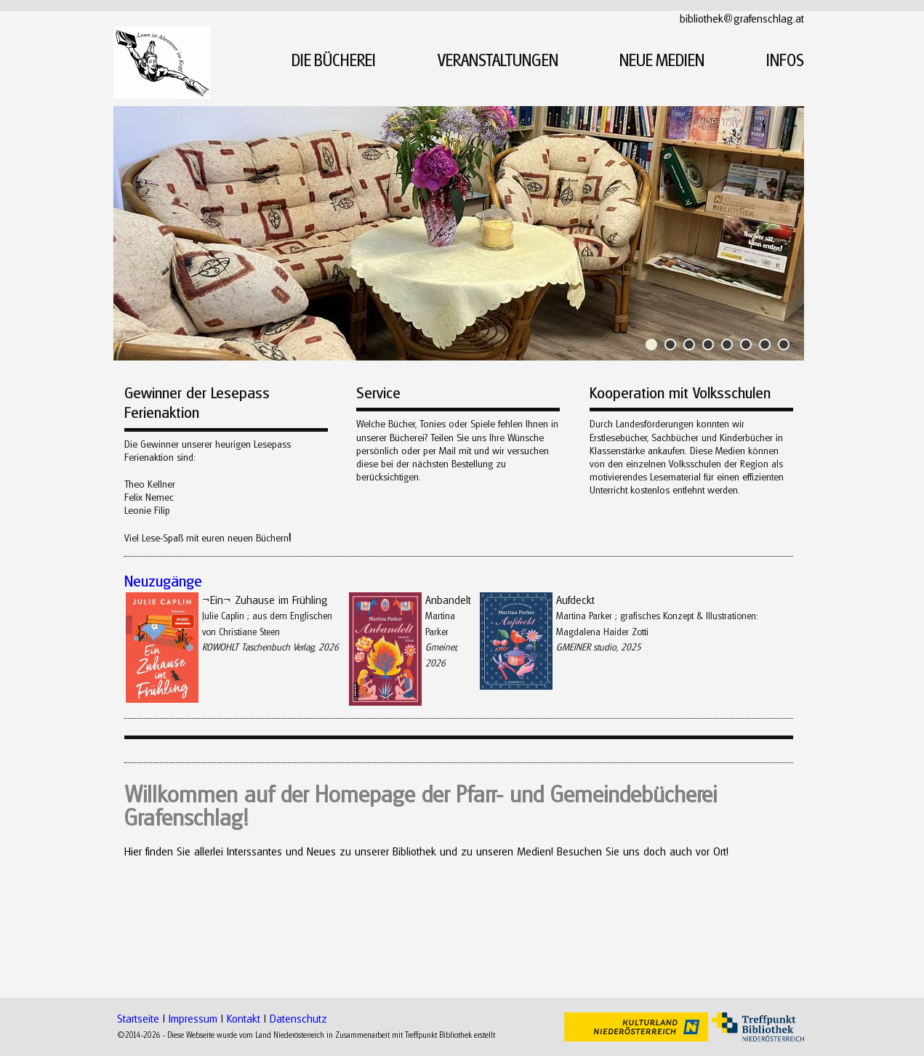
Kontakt (243, 1018)
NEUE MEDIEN (661, 60)
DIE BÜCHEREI (334, 60)
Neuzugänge (163, 580)
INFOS (785, 60)
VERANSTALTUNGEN (498, 60)
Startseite (138, 1018)
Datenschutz (298, 1018)
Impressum (193, 1018)
